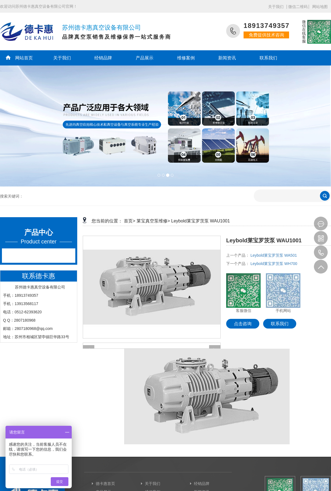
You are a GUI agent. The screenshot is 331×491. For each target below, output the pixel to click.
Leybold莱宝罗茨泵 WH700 (273, 263)
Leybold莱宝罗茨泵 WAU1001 (200, 221)
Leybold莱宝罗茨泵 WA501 (273, 255)
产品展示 (144, 58)
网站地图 (320, 6)
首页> (129, 221)
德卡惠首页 (105, 483)
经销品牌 (103, 58)
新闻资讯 (227, 58)
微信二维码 (298, 6)
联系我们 (268, 58)
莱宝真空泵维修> (153, 221)
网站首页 (24, 58)
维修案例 (186, 58)
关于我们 (276, 6)
